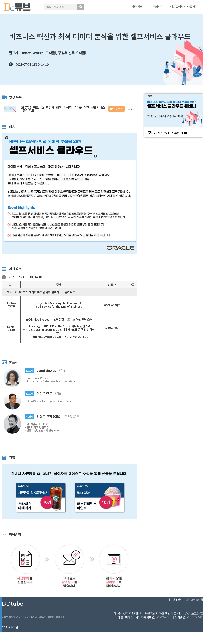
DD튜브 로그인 (10, 627)
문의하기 (158, 6)
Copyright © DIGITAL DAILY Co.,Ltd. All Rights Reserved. (33, 616)
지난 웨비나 (138, 6)
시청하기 (116, 108)
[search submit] (80, 7)
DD (12, 603)
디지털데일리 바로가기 (184, 6)
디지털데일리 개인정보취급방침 (185, 599)
